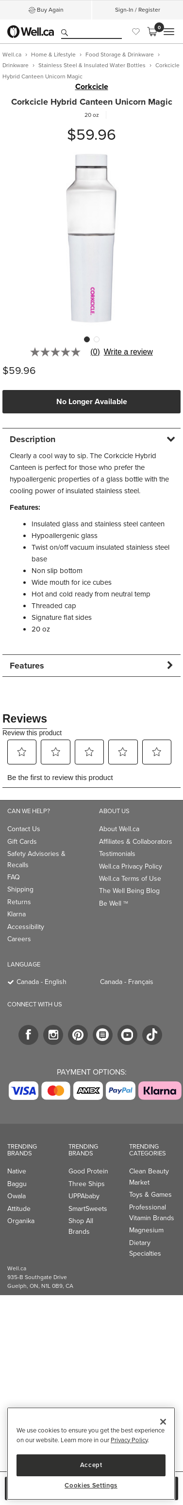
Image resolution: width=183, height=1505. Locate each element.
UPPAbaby (84, 1196)
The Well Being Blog (129, 891)
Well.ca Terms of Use (130, 878)
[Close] (163, 1421)
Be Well (113, 903)
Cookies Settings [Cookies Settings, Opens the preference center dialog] (91, 1485)
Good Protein (88, 1171)
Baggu (17, 1184)
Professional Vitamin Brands (151, 1212)
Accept (91, 1464)
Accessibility (25, 927)
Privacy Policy (129, 1440)
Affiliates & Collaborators (135, 841)
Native (16, 1171)
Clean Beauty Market (149, 1176)
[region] (91, 1453)
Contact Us (23, 829)
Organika (20, 1221)
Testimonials (117, 854)
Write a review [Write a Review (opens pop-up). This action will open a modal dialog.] (128, 352)
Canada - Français (126, 982)
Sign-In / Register (137, 10)
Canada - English (42, 982)
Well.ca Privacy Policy (130, 866)
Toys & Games (150, 1194)
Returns (19, 902)
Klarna (16, 914)
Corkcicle (91, 86)
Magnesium (146, 1230)
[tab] (91, 439)
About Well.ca (119, 829)
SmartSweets (87, 1209)
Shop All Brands (80, 1226)
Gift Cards (22, 841)
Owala (16, 1196)
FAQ (13, 877)
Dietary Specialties (145, 1248)
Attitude (19, 1209)
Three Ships (86, 1184)
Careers (19, 939)
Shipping (20, 889)
